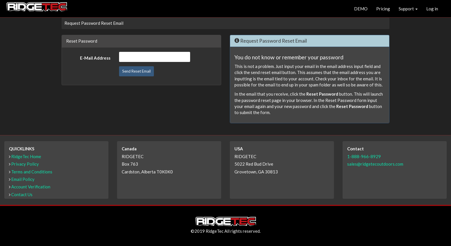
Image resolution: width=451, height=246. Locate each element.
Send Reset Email (136, 71)
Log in (432, 8)
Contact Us (22, 194)
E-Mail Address (95, 57)
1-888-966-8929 (364, 156)
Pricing (383, 8)
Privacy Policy (25, 163)
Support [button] (408, 8)
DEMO (361, 8)
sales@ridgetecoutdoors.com (375, 163)
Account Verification (30, 186)
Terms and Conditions (31, 171)
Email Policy (23, 179)
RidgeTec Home (26, 156)
